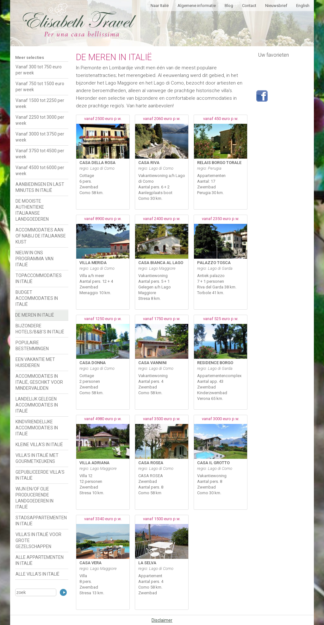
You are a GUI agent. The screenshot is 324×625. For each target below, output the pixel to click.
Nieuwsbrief (276, 5)
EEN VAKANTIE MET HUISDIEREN (35, 362)
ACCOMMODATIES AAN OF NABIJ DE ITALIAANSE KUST (41, 235)
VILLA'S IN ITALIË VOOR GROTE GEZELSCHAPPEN (38, 540)
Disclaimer (162, 620)
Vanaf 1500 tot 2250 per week (40, 103)
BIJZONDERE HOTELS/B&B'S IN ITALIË (40, 328)
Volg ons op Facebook (262, 96)
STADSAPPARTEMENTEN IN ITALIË (41, 520)
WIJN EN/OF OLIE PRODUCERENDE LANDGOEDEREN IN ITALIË (34, 497)
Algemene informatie (197, 5)
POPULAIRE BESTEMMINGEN (32, 345)
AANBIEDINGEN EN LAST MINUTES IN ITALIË (40, 187)
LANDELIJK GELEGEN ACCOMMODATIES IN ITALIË (37, 405)
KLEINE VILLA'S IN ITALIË (39, 444)
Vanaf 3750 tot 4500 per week (40, 153)
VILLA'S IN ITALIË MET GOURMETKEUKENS (37, 458)
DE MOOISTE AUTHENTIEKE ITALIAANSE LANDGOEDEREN (32, 210)
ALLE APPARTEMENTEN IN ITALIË (40, 560)
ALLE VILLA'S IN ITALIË (37, 574)
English (302, 5)
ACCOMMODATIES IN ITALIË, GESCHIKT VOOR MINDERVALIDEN (39, 382)
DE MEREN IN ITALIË (34, 315)
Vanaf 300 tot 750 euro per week (39, 69)
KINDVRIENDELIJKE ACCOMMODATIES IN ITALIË (37, 427)
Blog (229, 5)
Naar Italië (160, 5)
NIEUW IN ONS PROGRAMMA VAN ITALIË (34, 258)
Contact (249, 5)
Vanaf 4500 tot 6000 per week (40, 170)
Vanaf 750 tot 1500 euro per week (40, 86)
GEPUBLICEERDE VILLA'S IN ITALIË (40, 475)
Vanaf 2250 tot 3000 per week (40, 120)
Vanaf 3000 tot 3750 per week (40, 136)
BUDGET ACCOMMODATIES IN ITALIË (37, 298)
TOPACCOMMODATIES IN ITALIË (39, 278)
